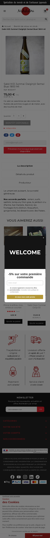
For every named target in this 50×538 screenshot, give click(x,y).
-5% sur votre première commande (25, 276)
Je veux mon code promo (25, 297)
